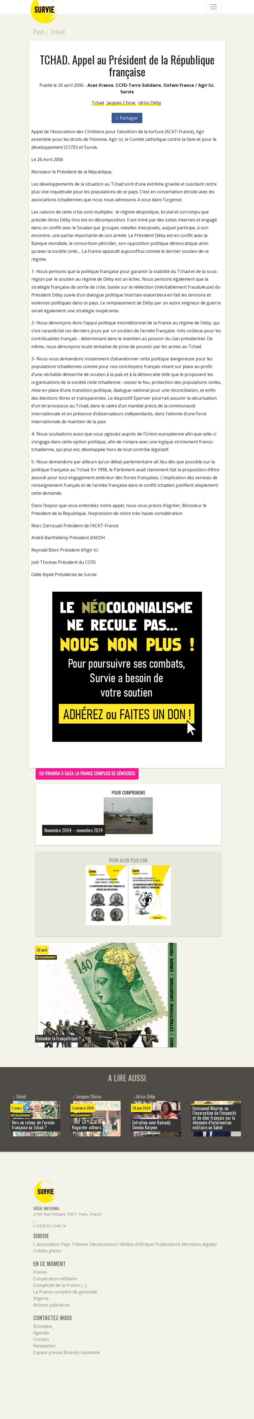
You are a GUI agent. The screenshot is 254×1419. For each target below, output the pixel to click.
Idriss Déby (149, 103)
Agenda (41, 1333)
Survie (127, 92)
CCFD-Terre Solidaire (138, 85)
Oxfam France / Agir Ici (188, 85)
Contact (41, 1339)
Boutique (42, 1326)
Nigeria (40, 1298)
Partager (127, 118)
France (40, 1272)
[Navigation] (213, 6)
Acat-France (100, 85)
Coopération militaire (55, 1279)
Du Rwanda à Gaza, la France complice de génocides (87, 773)
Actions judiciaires (51, 1305)
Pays (38, 31)
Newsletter (44, 1346)
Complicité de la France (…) (60, 1285)
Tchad (57, 31)
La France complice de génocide (65, 1292)
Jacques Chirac (121, 103)
